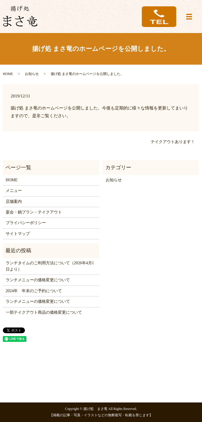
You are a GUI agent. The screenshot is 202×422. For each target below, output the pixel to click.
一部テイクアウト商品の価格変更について (44, 312)
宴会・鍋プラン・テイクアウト (34, 212)
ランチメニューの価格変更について (38, 280)
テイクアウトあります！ (173, 142)
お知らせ (32, 74)
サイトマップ (18, 234)
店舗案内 (14, 201)
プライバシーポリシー (26, 223)
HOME (8, 74)
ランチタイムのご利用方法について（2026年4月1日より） (50, 266)
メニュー (14, 190)
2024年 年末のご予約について (34, 291)
